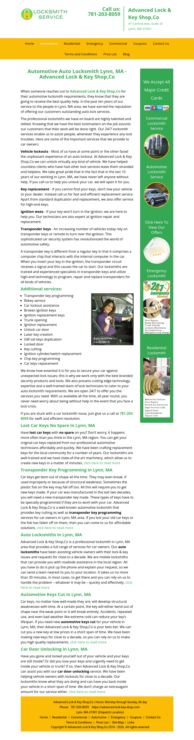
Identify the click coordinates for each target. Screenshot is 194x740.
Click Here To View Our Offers (156, 227)
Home (29, 43)
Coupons (140, 43)
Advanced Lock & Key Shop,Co (95, 91)
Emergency (95, 43)
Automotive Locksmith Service (156, 171)
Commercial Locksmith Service (156, 123)
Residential (72, 43)
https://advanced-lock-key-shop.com (116, 707)
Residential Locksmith (156, 350)
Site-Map (118, 722)
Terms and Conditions (80, 54)
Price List (110, 54)
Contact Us (161, 43)
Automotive (48, 43)
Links (130, 722)
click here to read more (102, 463)
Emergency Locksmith (156, 273)
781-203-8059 (104, 13)
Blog (126, 54)
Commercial (118, 43)
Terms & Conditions (79, 722)
